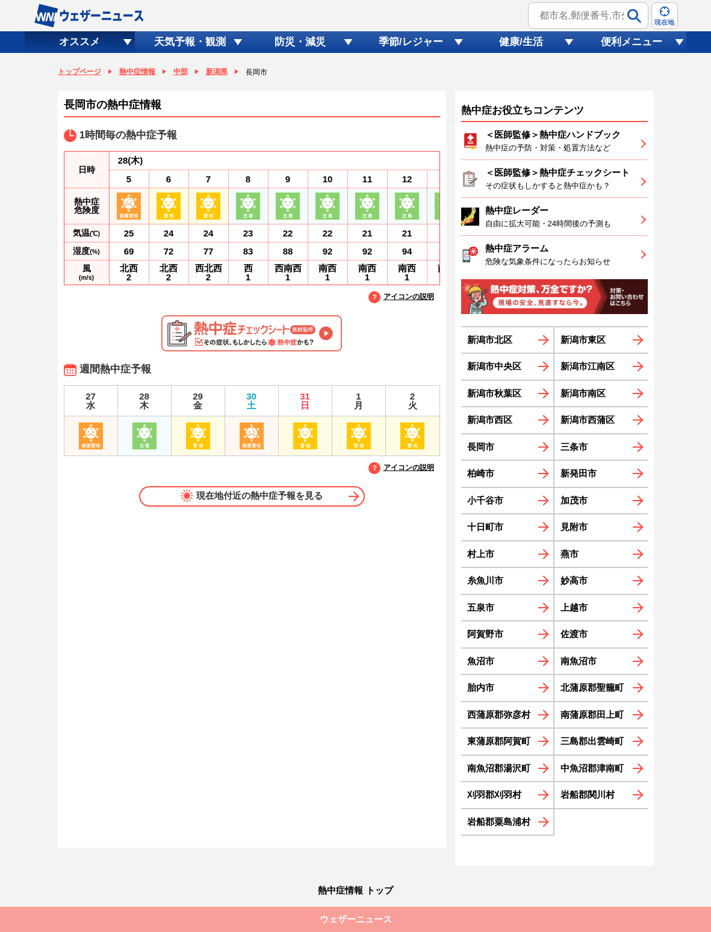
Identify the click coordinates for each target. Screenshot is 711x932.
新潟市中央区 (494, 366)
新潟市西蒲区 (587, 420)
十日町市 (485, 527)
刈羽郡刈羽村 (494, 794)
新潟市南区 (583, 393)
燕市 (569, 554)
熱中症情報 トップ (355, 890)
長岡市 (480, 447)
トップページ (79, 71)
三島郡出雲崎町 (592, 741)
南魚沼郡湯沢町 (498, 768)
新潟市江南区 (587, 366)
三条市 (574, 447)
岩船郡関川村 (587, 794)
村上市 (480, 554)
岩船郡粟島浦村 (498, 821)
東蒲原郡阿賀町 (498, 741)
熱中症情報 (137, 71)
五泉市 (480, 607)
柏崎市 (480, 473)
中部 (180, 71)
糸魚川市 (485, 580)
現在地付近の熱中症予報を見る (252, 495)
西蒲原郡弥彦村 (498, 714)
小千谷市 (485, 500)
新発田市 (578, 473)
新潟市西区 (489, 420)
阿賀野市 (485, 634)
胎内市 (480, 687)
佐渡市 (574, 634)
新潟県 (217, 71)
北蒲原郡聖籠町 (592, 687)
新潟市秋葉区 (494, 393)
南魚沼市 (578, 661)
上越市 (574, 607)
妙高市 (574, 580)
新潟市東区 (583, 340)
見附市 (574, 527)
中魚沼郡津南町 (592, 768)
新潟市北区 (489, 340)
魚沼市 (480, 661)
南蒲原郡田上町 (592, 714)
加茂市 (574, 500)
